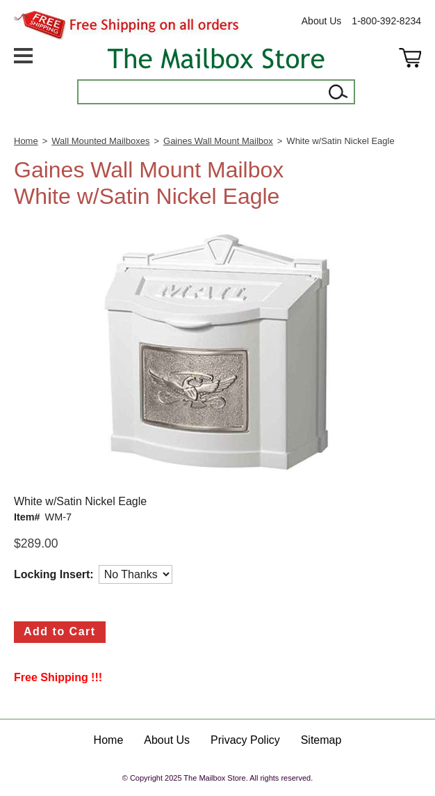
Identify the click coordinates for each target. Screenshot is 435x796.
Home (26, 141)
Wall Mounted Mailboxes (100, 141)
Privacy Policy (245, 740)
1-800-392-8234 (386, 20)
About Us (322, 20)
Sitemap (321, 740)
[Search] (201, 92)
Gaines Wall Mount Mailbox (218, 141)
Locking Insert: (54, 574)
